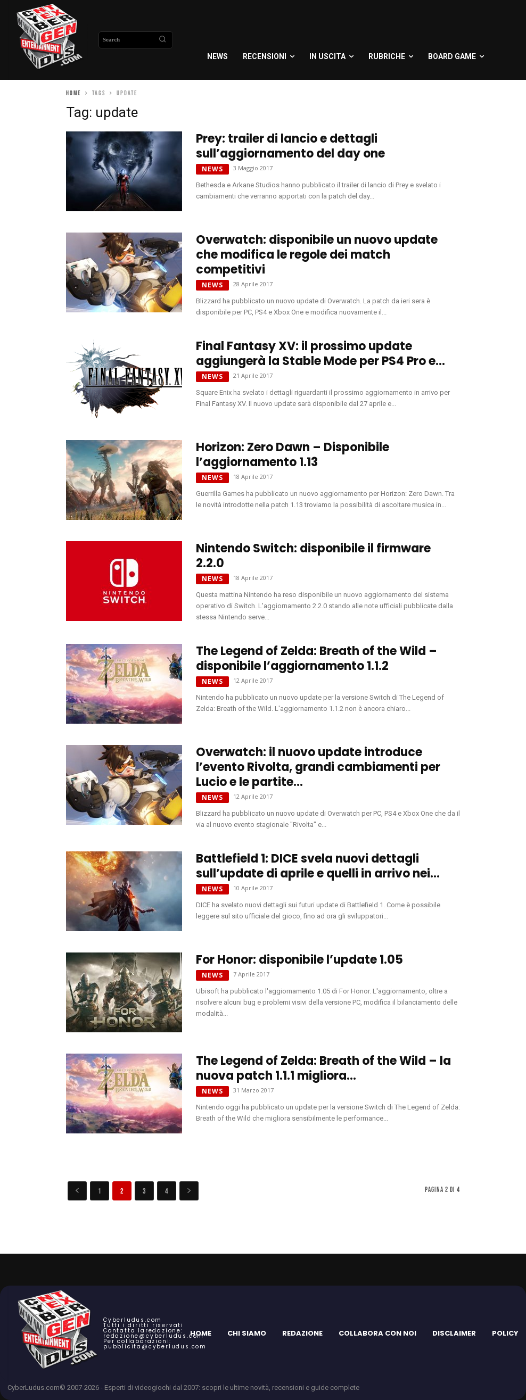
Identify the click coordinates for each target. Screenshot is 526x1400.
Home (73, 93)
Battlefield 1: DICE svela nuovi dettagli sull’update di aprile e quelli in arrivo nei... (318, 866)
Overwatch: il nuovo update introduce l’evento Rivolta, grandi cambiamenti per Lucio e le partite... (318, 767)
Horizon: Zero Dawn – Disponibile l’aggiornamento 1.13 (292, 454)
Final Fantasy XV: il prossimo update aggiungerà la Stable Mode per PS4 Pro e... (320, 353)
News (212, 168)
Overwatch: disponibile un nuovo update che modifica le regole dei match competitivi (317, 254)
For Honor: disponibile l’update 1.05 (299, 959)
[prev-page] (77, 1190)
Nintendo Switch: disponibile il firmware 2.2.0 (313, 555)
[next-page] (189, 1190)
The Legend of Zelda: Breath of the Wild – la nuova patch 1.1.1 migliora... (323, 1068)
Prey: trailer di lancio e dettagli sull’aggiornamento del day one (290, 146)
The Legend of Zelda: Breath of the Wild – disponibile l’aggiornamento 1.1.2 (316, 658)
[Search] (162, 39)
